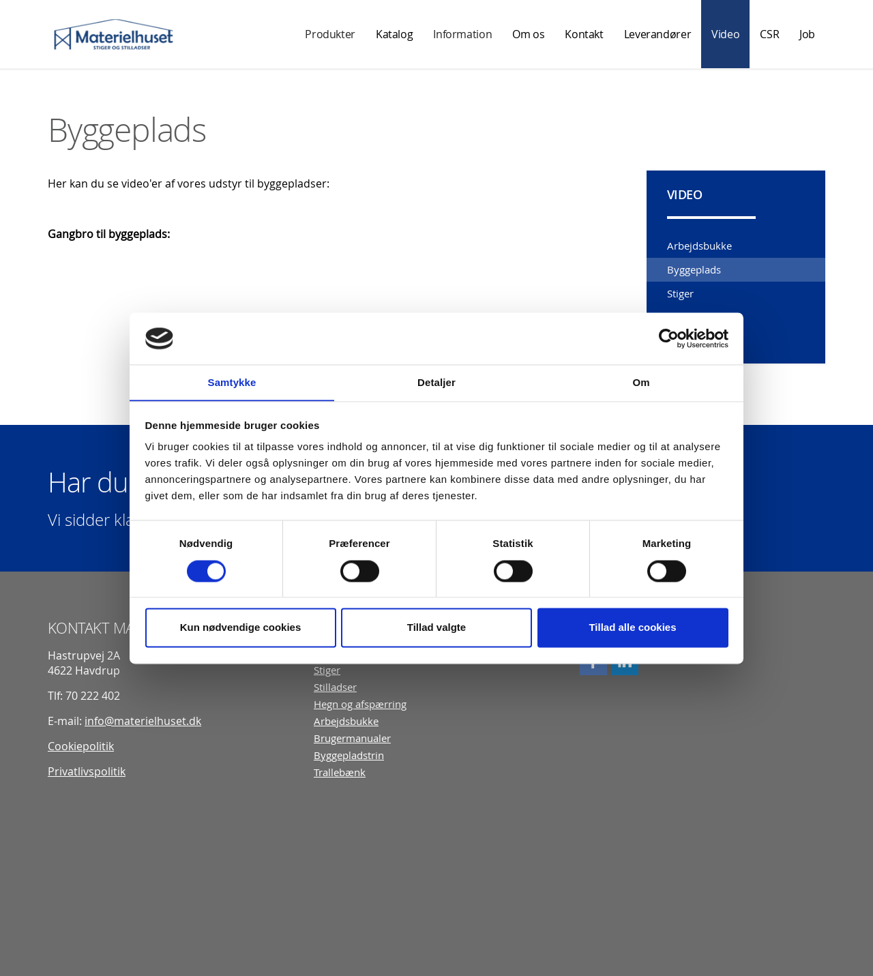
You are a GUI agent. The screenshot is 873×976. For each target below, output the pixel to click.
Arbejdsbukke (699, 245)
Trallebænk (340, 772)
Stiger (680, 293)
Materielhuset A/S (114, 34)
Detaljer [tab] (436, 382)
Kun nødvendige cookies (240, 628)
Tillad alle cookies (632, 628)
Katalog (394, 34)
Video (725, 34)
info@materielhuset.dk (143, 720)
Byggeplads (694, 269)
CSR (769, 34)
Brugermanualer (352, 738)
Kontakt (584, 34)
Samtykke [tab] (232, 382)
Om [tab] (640, 382)
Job (807, 34)
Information (462, 34)
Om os (528, 34)
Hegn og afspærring (360, 703)
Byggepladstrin (349, 755)
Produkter (330, 34)
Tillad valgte (436, 628)
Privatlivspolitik (86, 770)
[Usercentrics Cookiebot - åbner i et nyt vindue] (668, 338)
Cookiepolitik (81, 745)
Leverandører (658, 34)
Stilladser (335, 686)
